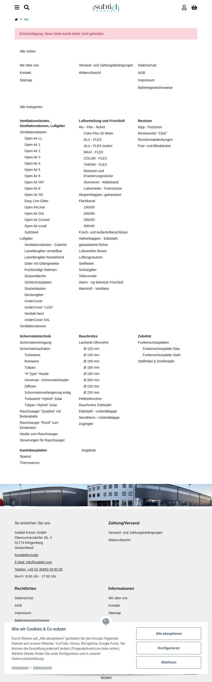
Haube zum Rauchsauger (39, 434)
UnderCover (34, 301)
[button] (184, 8)
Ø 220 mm (91, 386)
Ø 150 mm (91, 361)
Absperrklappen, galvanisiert (100, 195)
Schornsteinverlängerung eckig (48, 392)
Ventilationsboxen (33, 326)
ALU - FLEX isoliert (98, 146)
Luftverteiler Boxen (93, 251)
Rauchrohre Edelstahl (95, 405)
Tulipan (30, 367)
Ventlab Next (34, 313)
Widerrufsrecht (90, 73)
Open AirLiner (35, 207)
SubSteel (31, 232)
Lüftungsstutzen (91, 257)
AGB (141, 73)
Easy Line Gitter (37, 201)
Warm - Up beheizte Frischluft (101, 282)
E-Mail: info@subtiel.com (33, 562)
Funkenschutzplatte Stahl (162, 355)
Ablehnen (168, 662)
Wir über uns (29, 65)
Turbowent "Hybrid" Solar (43, 399)
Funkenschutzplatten (153, 342)
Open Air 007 (34, 182)
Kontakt (25, 73)
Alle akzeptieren (169, 633)
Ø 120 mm (91, 349)
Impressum (20, 667)
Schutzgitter (88, 270)
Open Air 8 (32, 188)
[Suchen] (26, 8)
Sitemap (26, 80)
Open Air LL (33, 138)
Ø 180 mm (91, 374)
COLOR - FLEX (95, 158)
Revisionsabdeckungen (155, 140)
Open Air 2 (32, 151)
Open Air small (35, 226)
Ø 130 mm (91, 355)
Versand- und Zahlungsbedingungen (106, 65)
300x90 (89, 226)
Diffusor (30, 386)
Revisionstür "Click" (152, 133)
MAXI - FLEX (93, 152)
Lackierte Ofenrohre (94, 342)
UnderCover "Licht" (39, 307)
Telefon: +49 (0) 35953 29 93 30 (38, 569)
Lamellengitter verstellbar (43, 251)
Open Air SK (34, 195)
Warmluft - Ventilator (94, 288)
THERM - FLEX (95, 165)
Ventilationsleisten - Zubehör (46, 245)
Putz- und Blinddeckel (154, 146)
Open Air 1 (32, 145)
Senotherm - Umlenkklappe (99, 417)
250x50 (89, 220)
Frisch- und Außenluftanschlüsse (103, 232)
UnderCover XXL (37, 320)
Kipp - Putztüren (150, 127)
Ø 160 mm (91, 367)
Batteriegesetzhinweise (155, 88)
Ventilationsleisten (33, 132)
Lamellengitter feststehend (44, 257)
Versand (106, 677)
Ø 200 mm (91, 380)
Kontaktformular (26, 555)
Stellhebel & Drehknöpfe (156, 361)
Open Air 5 (32, 170)
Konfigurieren (169, 648)
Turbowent (32, 355)
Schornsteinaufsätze (35, 349)
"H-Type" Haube (37, 374)
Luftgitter (26, 238)
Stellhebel (86, 263)
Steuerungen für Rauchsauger (42, 440)
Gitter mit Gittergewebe (42, 263)
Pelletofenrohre (90, 399)
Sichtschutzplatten (38, 282)
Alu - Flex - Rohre (92, 127)
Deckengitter (34, 295)
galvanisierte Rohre (93, 245)
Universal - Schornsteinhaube (47, 380)
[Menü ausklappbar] (17, 8)
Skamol (25, 456)
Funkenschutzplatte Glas (161, 349)
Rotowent (32, 361)
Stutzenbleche (35, 276)
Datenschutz (42, 667)
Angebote (88, 450)
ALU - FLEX (93, 140)
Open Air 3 (32, 157)
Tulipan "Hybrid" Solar (41, 405)
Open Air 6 (32, 176)
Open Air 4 (32, 163)
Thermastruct (29, 463)
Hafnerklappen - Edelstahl (98, 238)
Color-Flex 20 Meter (98, 133)
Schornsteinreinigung (35, 342)
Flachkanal (87, 201)
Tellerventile (88, 276)
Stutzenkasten (35, 288)
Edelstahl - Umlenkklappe (98, 411)
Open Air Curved (37, 220)
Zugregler (86, 424)
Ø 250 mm (91, 392)
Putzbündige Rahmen (41, 270)
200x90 (89, 213)
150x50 (89, 207)
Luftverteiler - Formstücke (103, 188)
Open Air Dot (34, 213)
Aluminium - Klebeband (101, 182)
